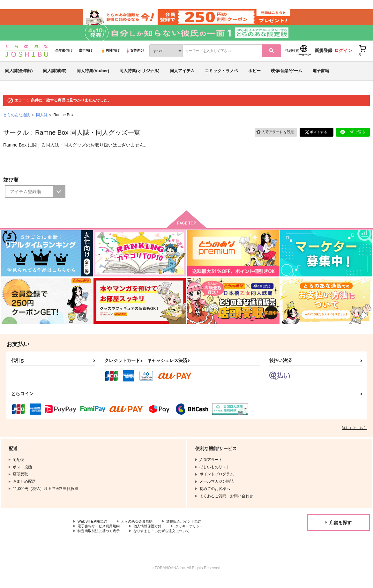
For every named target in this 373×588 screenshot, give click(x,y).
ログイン (343, 57)
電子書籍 (320, 77)
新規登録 (323, 57)
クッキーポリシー (197, 534)
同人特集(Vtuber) (93, 77)
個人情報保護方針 (152, 534)
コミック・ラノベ (221, 77)
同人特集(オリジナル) (139, 77)
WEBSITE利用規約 (94, 528)
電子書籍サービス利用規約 (100, 534)
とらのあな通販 (16, 122)
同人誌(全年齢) (19, 77)
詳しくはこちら (354, 435)
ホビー (254, 77)
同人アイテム (182, 77)
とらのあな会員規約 (141, 528)
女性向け (134, 58)
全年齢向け (64, 58)
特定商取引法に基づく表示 (100, 539)
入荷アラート (272, 139)
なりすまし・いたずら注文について (167, 539)
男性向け (110, 58)
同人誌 (42, 122)
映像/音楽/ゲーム (286, 77)
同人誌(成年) (55, 77)
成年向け (85, 58)
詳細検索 (292, 58)
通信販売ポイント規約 (191, 528)
